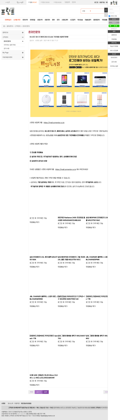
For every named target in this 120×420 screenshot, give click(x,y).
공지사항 (6, 48)
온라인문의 (7, 41)
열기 (106, 10)
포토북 (74, 2)
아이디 (111, 9)
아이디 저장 (113, 16)
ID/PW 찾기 (114, 29)
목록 (31, 392)
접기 (106, 14)
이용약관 (17, 403)
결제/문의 (10, 26)
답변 (45, 392)
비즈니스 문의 (65, 408)
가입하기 (114, 22)
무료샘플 (104, 20)
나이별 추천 (16, 20)
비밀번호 (111, 13)
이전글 (107, 392)
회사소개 (10, 403)
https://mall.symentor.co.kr (54, 123)
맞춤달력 (67, 2)
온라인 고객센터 (96, 408)
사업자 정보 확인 (21, 414)
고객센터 (18, 26)
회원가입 (102, 2)
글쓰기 (38, 392)
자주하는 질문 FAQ (9, 45)
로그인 (96, 2)
